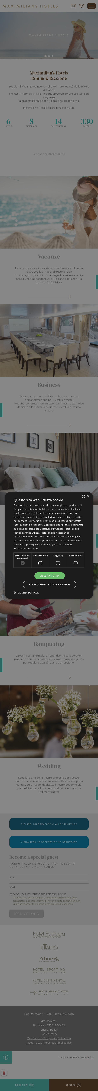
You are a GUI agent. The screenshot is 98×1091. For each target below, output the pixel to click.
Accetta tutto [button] (49, 575)
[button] (26, 592)
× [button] (88, 496)
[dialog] (49, 545)
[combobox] (83, 496)
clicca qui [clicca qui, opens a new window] (33, 548)
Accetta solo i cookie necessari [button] (49, 584)
